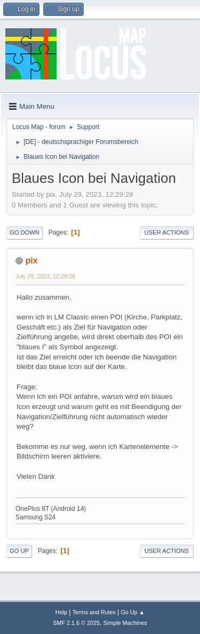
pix (31, 260)
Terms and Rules (94, 612)
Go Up (19, 551)
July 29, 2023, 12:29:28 (45, 276)
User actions (167, 232)
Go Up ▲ (133, 612)
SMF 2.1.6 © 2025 (76, 623)
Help (61, 612)
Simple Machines (125, 623)
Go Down (24, 232)
